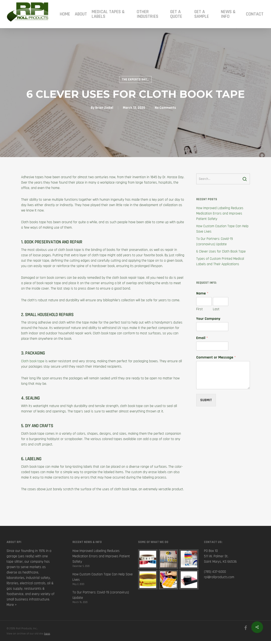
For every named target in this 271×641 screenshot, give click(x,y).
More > (12, 605)
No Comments (165, 108)
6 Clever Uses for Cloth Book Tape (221, 251)
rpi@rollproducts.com (219, 577)
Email (202, 338)
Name (202, 293)
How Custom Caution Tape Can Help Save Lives (222, 229)
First (199, 309)
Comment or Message (216, 357)
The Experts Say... (135, 79)
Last (216, 309)
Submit (206, 400)
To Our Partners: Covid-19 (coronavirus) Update (214, 241)
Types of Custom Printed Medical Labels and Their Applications (220, 261)
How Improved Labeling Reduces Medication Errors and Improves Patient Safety (219, 213)
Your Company (208, 319)
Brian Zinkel (104, 108)
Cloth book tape (32, 361)
